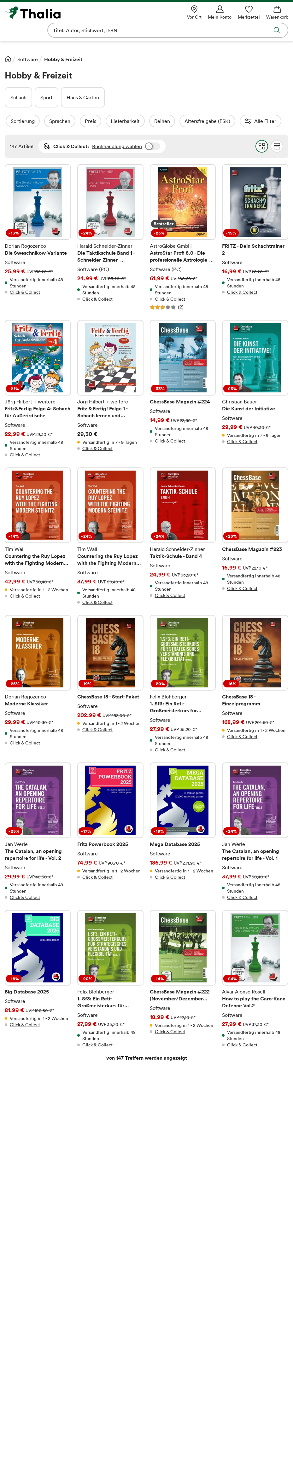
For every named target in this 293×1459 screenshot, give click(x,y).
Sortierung (40, 121)
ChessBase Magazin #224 (183, 389)
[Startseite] (8, 58)
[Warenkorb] (277, 12)
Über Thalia (18, 1284)
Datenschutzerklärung (30, 1377)
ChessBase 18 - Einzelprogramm (255, 684)
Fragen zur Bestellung (174, 1296)
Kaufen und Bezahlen (173, 1306)
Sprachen (76, 121)
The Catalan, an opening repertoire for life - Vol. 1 (255, 831)
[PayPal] (247, 1417)
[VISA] (39, 1417)
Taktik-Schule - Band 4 (183, 536)
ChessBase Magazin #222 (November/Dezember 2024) (183, 979)
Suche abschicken (277, 30)
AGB (10, 1366)
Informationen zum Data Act (182, 1387)
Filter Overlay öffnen (12, 121)
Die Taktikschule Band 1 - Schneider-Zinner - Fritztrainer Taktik (110, 237)
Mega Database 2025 (183, 831)
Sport (46, 97)
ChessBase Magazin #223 (255, 536)
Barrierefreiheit (22, 1346)
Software (27, 59)
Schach (18, 97)
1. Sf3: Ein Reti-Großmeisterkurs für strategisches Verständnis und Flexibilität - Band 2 (183, 684)
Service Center (239, 1284)
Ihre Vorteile (91, 1284)
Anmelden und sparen (249, 1177)
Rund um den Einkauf (174, 1284)
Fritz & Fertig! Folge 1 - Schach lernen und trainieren (110, 389)
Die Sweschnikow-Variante (38, 237)
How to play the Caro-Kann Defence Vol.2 (255, 979)
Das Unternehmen (25, 1296)
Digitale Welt (92, 1366)
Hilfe (227, 1296)
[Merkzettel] (249, 12)
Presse (12, 1326)
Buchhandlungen (24, 1306)
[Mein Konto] (219, 12)
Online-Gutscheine (171, 1326)
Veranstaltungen (95, 1356)
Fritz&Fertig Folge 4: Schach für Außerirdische (38, 389)
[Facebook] (139, 1444)
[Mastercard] (73, 1417)
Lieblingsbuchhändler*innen (109, 1326)
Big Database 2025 (38, 979)
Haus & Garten (83, 97)
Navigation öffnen (9, 30)
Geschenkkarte (94, 1336)
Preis (107, 121)
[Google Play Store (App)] (232, 1444)
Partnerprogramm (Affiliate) (108, 1377)
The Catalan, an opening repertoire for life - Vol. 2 (38, 831)
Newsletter (90, 1346)
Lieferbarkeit (142, 121)
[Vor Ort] (194, 12)
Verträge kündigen (171, 1356)
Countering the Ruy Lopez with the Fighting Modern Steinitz (38, 536)
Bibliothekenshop (169, 1377)
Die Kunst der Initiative (255, 389)
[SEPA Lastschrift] (116, 1417)
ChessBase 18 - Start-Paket (110, 684)
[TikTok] (189, 1444)
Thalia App (89, 1306)
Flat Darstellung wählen (277, 146)
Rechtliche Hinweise (79, 1151)
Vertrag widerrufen (146, 1261)
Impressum (17, 1356)
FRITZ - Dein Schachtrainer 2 (255, 237)
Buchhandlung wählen (117, 146)
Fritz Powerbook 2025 (110, 831)
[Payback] (100, 1444)
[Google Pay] (163, 1417)
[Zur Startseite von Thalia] (61, 12)
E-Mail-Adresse (74, 1165)
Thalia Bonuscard (96, 1296)
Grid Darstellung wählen (262, 146)
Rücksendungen (168, 1366)
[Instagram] (164, 1444)
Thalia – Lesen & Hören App (108, 1316)
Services (159, 1346)
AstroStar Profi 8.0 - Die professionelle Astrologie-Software (183, 237)
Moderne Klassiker (38, 684)
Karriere (14, 1316)
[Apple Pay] (204, 1417)
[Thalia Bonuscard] (52, 1444)
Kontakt (231, 1306)
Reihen (179, 121)
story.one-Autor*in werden (107, 1387)
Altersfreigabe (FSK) (224, 121)
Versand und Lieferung (175, 1316)
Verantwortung (22, 1336)
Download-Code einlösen (178, 1336)
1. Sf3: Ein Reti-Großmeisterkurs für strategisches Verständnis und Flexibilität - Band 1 (110, 979)
